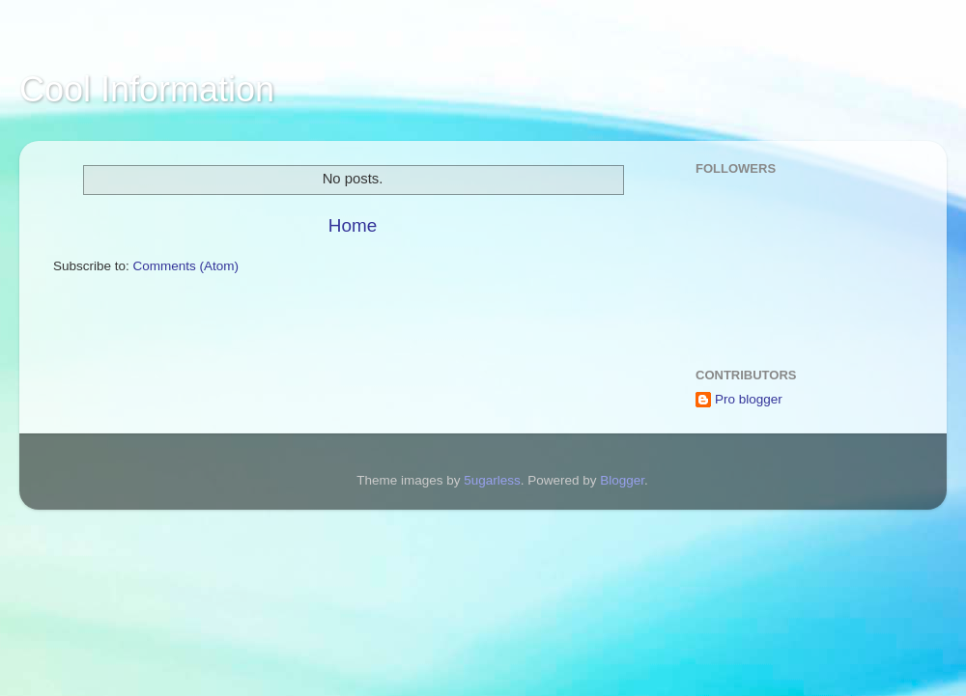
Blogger (622, 480)
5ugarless (492, 480)
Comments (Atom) (186, 266)
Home (352, 225)
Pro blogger (748, 399)
